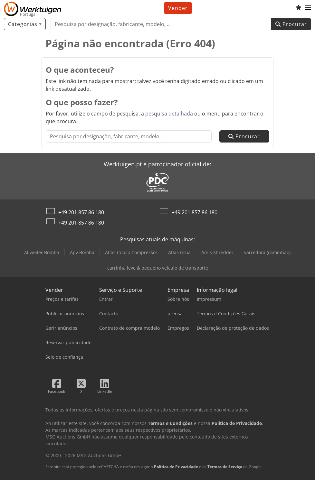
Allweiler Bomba (41, 252)
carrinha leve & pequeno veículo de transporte (157, 268)
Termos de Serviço (224, 466)
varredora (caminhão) (267, 252)
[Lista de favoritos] (298, 8)
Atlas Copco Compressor (131, 252)
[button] (308, 8)
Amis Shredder (217, 252)
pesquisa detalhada (169, 113)
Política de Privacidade (176, 466)
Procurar (291, 24)
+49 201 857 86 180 (81, 212)
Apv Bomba (82, 252)
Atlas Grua (179, 252)
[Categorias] (25, 24)
